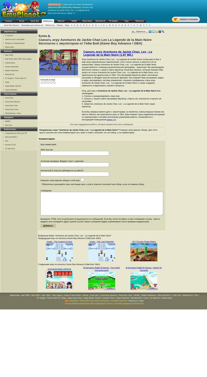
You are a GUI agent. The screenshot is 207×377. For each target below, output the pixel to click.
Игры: (67, 25)
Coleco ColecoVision (72, 300)
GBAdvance (48, 21)
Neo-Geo (8, 125)
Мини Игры (87, 21)
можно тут (111, 119)
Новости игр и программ (14, 39)
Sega (127, 21)
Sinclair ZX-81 (10, 145)
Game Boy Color (11, 105)
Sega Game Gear (11, 109)
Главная (8, 21)
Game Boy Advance (11, 25)
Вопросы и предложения (15, 43)
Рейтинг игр (50, 25)
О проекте (9, 35)
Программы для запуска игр (32, 25)
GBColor (60, 21)
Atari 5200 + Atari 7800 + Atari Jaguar (46, 300)
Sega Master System (13, 86)
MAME (74, 21)
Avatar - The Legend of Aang (59, 246)
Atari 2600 (9, 55)
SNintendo (139, 21)
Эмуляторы (15, 300)
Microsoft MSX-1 (11, 137)
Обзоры (60, 25)
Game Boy (35, 21)
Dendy (21, 21)
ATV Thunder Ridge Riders (144, 246)
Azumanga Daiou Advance (59, 273)
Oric (6, 141)
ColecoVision (10, 63)
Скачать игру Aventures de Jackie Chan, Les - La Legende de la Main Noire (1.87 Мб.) (117, 53)
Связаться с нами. (136, 305)
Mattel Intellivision (12, 70)
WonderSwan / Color (13, 113)
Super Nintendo (11, 90)
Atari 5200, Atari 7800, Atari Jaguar (18, 59)
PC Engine (113, 21)
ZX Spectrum (10, 148)
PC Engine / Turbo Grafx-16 (15, 78)
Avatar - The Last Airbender (101, 246)
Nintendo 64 (100, 21)
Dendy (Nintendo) (11, 67)
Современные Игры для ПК (16, 133)
